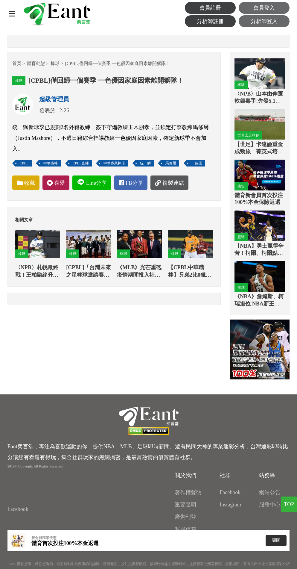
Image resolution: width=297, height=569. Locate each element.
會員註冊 (210, 8)
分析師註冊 (210, 21)
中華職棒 (50, 163)
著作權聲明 (188, 492)
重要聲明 (185, 505)
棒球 (55, 63)
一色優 (196, 163)
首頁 (16, 63)
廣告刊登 (185, 517)
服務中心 (270, 505)
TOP (289, 504)
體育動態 (36, 63)
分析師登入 (264, 21)
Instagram (230, 505)
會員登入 (264, 8)
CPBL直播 (81, 163)
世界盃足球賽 (248, 135)
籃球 (241, 237)
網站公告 (270, 492)
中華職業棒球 (114, 163)
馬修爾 (170, 163)
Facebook (17, 509)
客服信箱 (185, 529)
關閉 (276, 540)
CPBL (24, 163)
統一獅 (145, 163)
